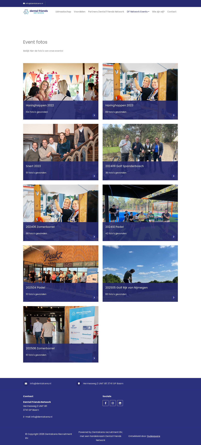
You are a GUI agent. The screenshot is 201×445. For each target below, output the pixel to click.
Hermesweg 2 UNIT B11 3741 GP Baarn (99, 383)
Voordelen (79, 11)
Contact (171, 11)
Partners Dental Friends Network (106, 11)
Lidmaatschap (63, 11)
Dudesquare (153, 436)
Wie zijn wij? (158, 11)
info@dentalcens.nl (37, 383)
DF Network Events (137, 11)
